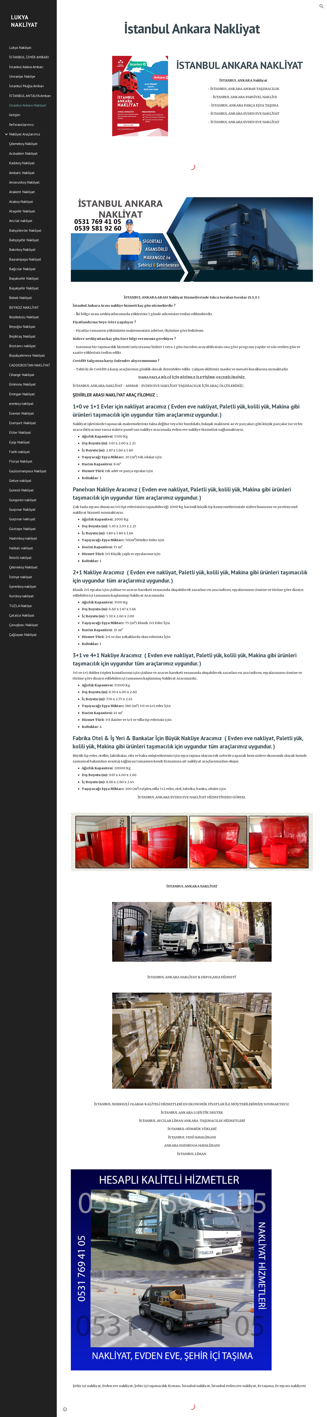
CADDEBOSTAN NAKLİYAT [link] (29, 365)
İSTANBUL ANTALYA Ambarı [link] (30, 95)
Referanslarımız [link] (21, 124)
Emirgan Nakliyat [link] (22, 394)
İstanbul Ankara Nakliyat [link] (27, 105)
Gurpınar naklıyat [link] (22, 519)
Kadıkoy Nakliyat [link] (22, 163)
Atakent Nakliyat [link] (22, 191)
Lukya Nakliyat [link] (20, 47)
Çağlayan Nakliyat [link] (23, 634)
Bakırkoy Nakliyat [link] (22, 249)
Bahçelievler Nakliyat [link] (25, 230)
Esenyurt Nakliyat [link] (22, 423)
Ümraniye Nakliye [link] (22, 76)
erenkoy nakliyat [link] (21, 403)
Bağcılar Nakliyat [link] (22, 268)
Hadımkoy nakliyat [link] (23, 538)
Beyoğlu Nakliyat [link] (22, 326)
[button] (321, 6)
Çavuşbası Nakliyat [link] (23, 625)
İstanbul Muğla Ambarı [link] (26, 86)
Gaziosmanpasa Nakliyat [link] (28, 471)
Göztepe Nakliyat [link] (22, 528)
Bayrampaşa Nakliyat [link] (25, 259)
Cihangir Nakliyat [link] (22, 374)
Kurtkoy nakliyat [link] (21, 596)
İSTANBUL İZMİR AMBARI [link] (29, 57)
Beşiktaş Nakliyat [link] (22, 336)
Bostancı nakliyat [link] (22, 346)
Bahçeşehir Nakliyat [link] (24, 240)
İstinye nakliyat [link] (20, 577)
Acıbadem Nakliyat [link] (23, 153)
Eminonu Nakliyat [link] (22, 384)
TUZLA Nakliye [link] (20, 605)
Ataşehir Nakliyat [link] (22, 211)
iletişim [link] (14, 114)
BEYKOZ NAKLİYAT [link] (24, 307)
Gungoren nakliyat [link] (23, 500)
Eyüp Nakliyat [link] (19, 442)
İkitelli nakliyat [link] (20, 557)
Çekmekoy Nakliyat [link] (23, 143)
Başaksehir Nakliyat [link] (24, 278)
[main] (192, 28)
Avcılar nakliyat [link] (20, 220)
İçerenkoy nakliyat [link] (22, 586)
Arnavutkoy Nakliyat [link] (24, 182)
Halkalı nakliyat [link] (21, 548)
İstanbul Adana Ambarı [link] (26, 67)
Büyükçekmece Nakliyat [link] (27, 355)
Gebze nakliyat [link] (20, 480)
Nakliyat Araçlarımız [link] (24, 134)
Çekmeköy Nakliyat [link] (23, 567)
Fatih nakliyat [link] (19, 451)
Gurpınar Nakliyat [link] (22, 509)
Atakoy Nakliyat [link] (21, 201)
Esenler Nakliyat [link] (21, 413)
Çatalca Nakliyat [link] (22, 615)
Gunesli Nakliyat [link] (21, 490)
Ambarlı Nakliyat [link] (22, 172)
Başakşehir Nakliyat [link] (24, 288)
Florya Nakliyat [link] (20, 461)
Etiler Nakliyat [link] (20, 432)
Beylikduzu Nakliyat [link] (24, 317)
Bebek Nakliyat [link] (20, 297)
